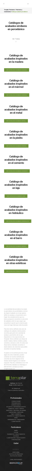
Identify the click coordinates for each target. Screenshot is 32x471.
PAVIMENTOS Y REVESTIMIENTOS (16, 416)
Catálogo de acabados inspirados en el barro (16, 235)
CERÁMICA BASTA (16, 405)
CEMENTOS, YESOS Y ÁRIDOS (16, 408)
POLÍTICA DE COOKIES (16, 456)
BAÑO (16, 417)
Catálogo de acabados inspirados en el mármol (16, 83)
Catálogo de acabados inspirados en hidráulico (16, 210)
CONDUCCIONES (16, 401)
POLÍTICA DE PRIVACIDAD (16, 454)
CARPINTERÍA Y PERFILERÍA (16, 412)
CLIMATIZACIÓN (16, 421)
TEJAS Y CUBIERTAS (16, 414)
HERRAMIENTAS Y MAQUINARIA (16, 419)
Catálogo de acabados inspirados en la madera (16, 58)
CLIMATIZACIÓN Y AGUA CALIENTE (16, 438)
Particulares (12, 9)
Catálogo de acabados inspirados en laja (16, 184)
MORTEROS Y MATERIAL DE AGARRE (16, 410)
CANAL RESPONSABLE (16, 459)
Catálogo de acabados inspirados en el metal (16, 109)
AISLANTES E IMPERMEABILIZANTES (16, 406)
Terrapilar (6, 9)
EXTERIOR (16, 436)
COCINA (16, 432)
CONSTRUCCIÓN (16, 439)
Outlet (16, 443)
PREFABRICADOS (16, 403)
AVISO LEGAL (16, 452)
